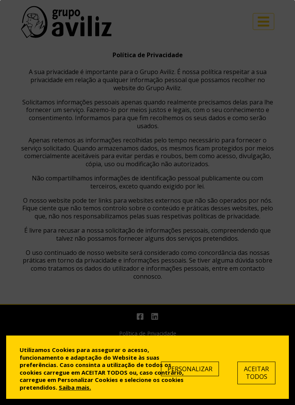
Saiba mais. (75, 387)
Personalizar (189, 369)
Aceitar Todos (256, 373)
